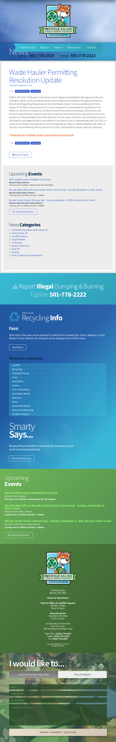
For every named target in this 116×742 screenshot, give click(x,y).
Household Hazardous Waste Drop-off (30, 230)
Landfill (16, 365)
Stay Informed (18, 239)
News (58, 47)
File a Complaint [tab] (82, 674)
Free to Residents (21, 389)
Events (15, 385)
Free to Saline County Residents (27, 255)
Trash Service (28, 47)
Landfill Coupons (20, 236)
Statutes (16, 397)
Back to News (20, 154)
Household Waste (21, 405)
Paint (15, 401)
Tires (14, 377)
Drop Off (16, 249)
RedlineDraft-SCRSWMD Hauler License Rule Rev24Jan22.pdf (42, 135)
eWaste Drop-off (19, 233)
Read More (17, 347)
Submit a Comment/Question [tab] (33, 674)
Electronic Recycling (22, 409)
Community (36, 91)
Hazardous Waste (21, 393)
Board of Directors (22, 91)
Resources (75, 47)
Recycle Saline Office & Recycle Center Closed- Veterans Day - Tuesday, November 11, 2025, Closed (55, 189)
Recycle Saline (58, 20)
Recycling (17, 369)
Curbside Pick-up (20, 373)
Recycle (15, 252)
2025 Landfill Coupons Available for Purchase (30, 179)
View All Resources (21, 458)
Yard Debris (17, 381)
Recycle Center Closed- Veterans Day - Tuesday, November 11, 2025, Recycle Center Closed (52, 200)
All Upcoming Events (23, 211)
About (45, 47)
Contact (91, 47)
